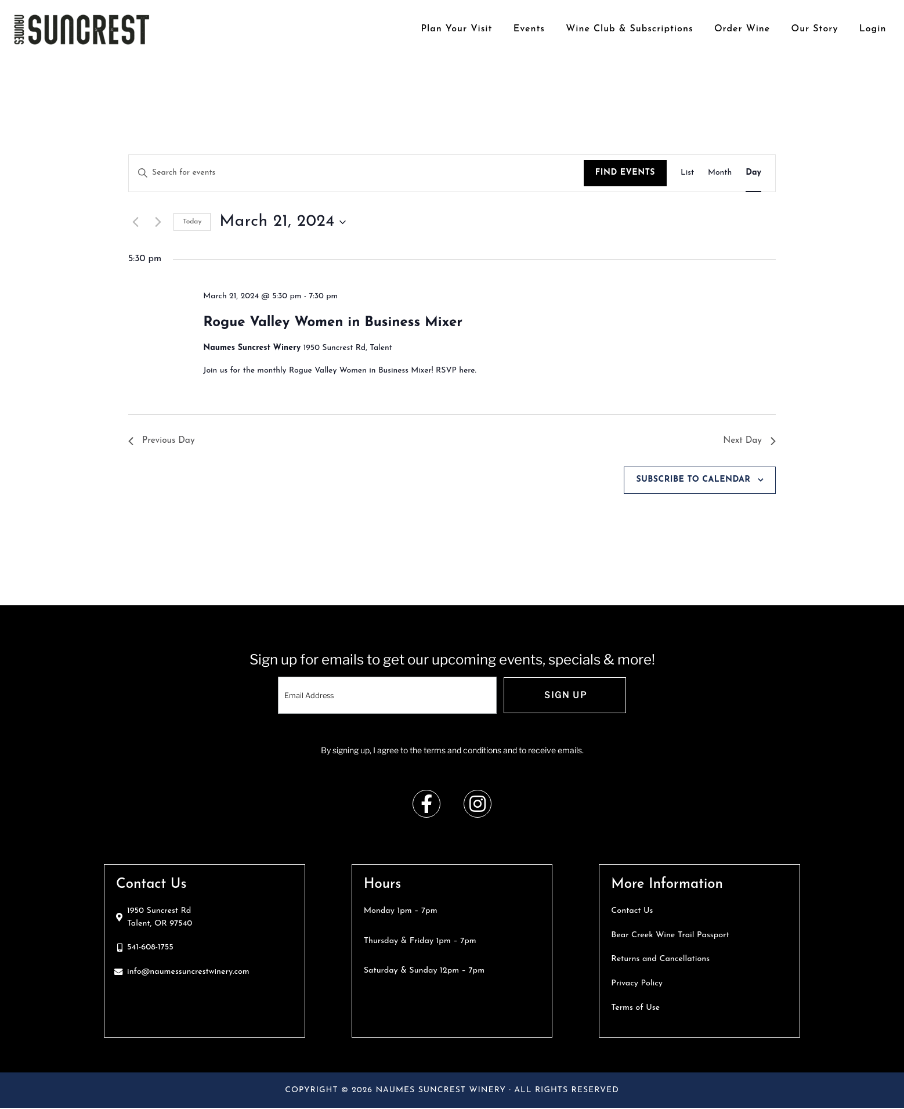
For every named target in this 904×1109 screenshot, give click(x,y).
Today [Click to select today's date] (192, 221)
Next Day (749, 440)
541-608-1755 (150, 948)
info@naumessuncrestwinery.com (188, 972)
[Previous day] (135, 222)
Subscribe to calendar (693, 480)
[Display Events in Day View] (753, 173)
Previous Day (162, 440)
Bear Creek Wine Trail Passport (670, 935)
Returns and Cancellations (660, 960)
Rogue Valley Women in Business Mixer (332, 323)
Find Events (625, 172)
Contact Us (632, 911)
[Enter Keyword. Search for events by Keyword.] (356, 173)
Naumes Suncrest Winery (81, 29)
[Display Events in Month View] (720, 173)
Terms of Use (635, 1008)
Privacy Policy (637, 984)
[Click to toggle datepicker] (282, 222)
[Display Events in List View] (687, 173)
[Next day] (158, 222)
